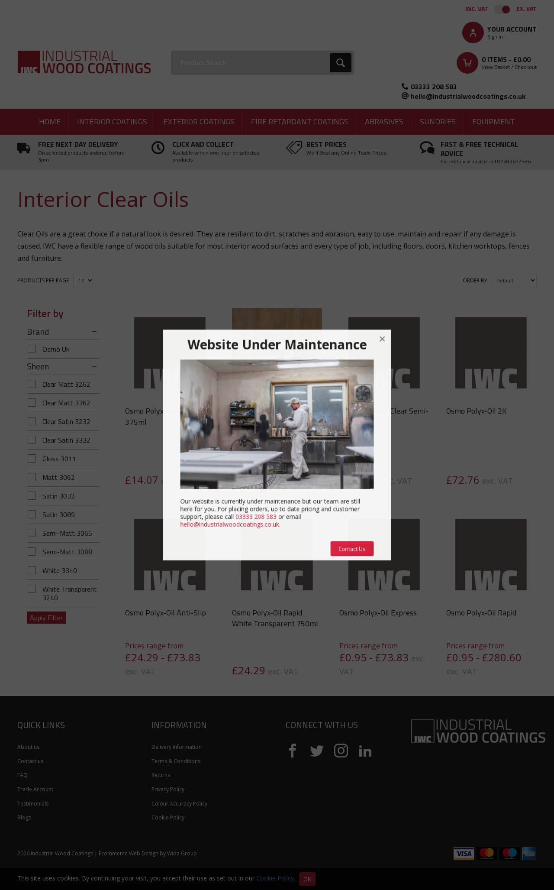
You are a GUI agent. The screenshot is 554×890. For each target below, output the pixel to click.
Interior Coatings (112, 121)
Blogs (24, 817)
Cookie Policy (167, 817)
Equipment (493, 121)
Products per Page (43, 280)
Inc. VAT (476, 8)
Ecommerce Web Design (128, 853)
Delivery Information (176, 747)
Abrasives (384, 121)
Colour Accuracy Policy (179, 803)
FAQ (22, 775)
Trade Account (35, 789)
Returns (160, 775)
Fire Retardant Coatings (299, 121)
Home (50, 121)
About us (28, 747)
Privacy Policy (167, 789)
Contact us (30, 761)
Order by (475, 280)
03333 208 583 (434, 86)
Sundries (438, 121)
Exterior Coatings (199, 121)
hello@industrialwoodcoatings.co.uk (468, 96)
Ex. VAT (526, 8)
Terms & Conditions (175, 761)
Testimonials (32, 803)
